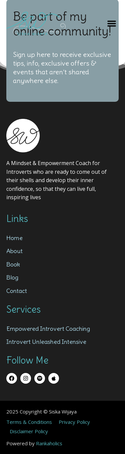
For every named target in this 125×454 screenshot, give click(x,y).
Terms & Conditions (29, 422)
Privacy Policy (74, 422)
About (14, 251)
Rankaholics (49, 443)
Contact (16, 291)
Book (13, 264)
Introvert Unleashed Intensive (46, 342)
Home (14, 238)
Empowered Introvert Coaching (48, 328)
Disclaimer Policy (29, 431)
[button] (112, 23)
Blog (12, 277)
